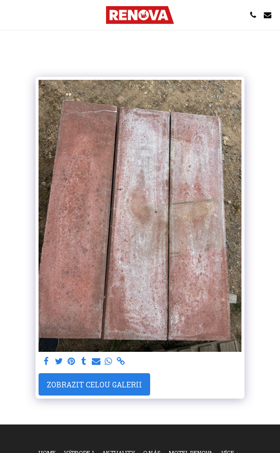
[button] (11, 15)
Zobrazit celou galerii (94, 384)
